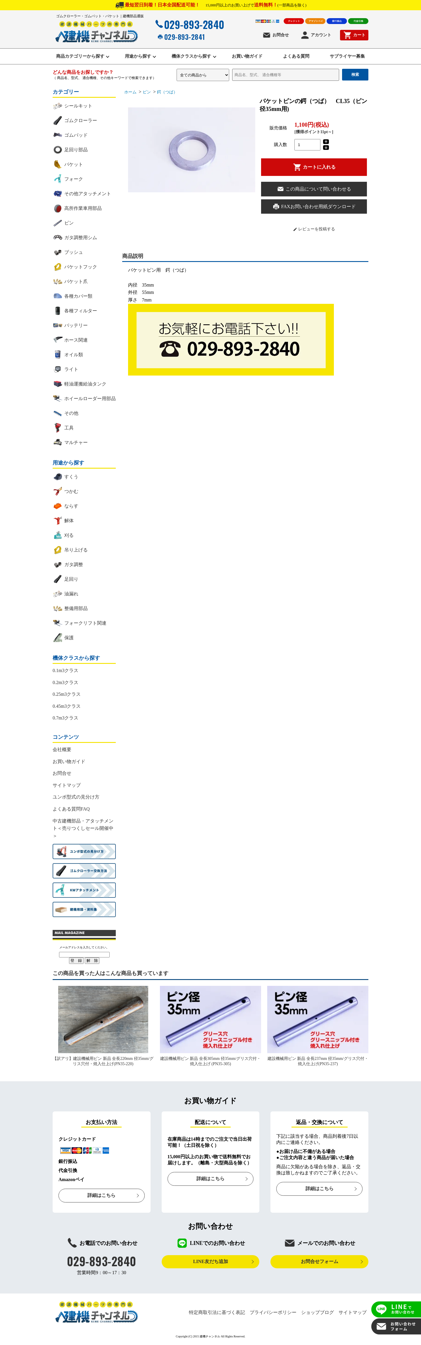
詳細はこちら (101, 1195)
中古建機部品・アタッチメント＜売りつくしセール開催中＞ (83, 829)
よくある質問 (298, 56)
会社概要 (62, 750)
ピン (147, 92)
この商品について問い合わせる (314, 189)
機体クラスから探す (191, 56)
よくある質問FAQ (71, 809)
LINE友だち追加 (210, 1262)
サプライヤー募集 (350, 56)
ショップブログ (317, 1312)
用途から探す (136, 56)
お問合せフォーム (319, 1262)
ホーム (130, 92)
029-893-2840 (189, 24)
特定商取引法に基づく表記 (217, 1312)
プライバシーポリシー (273, 1312)
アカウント (316, 35)
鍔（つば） (167, 92)
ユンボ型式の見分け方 (76, 797)
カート (354, 35)
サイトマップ (67, 785)
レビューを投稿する (314, 229)
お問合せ (275, 35)
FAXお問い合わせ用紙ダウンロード (314, 207)
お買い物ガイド (247, 56)
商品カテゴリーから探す (78, 56)
